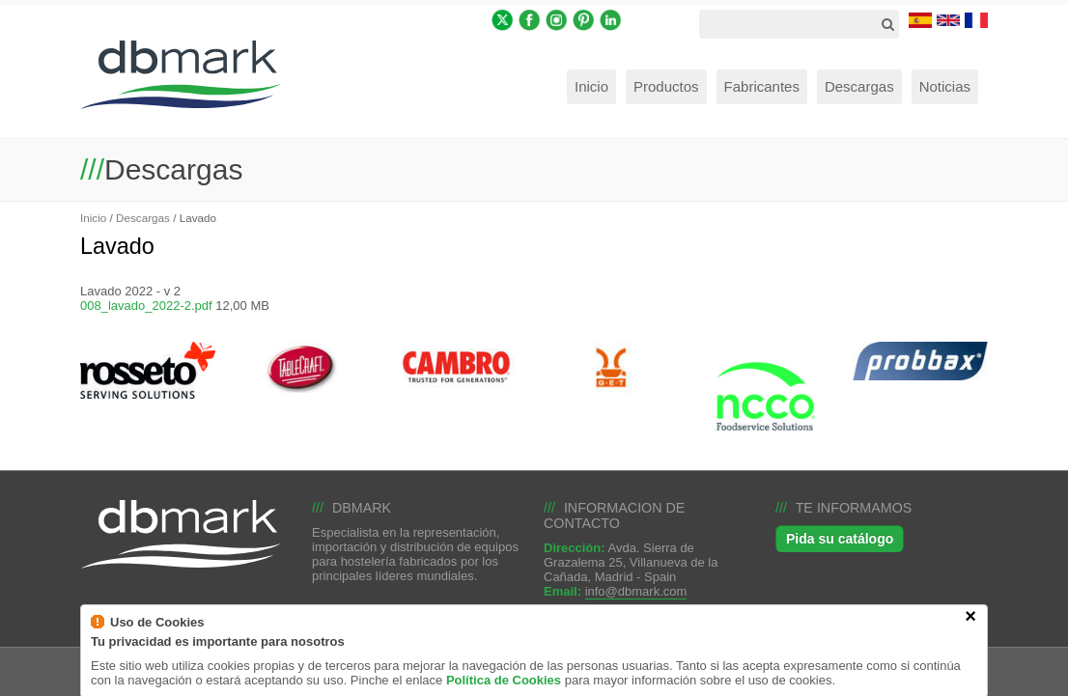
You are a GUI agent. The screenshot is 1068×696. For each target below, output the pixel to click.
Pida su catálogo (839, 538)
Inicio (93, 217)
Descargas (143, 217)
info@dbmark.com (636, 591)
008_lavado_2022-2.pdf (146, 305)
